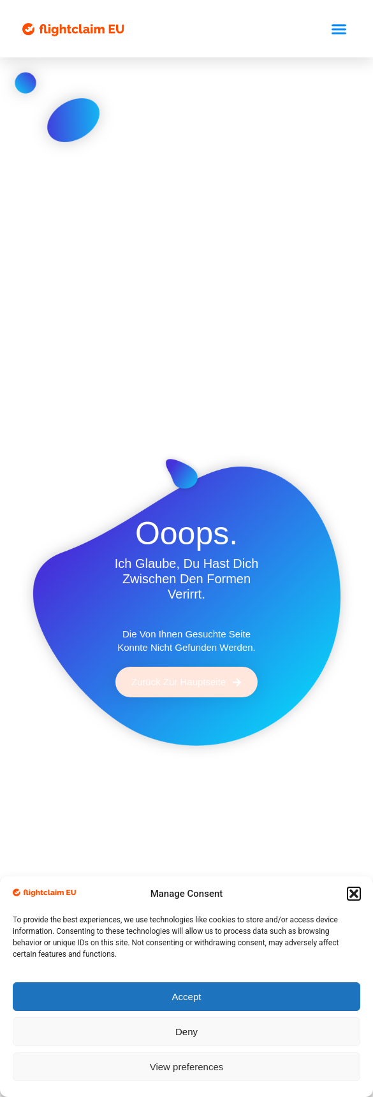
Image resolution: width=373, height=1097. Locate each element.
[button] (353, 893)
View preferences (187, 1066)
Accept (186, 996)
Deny (186, 1031)
